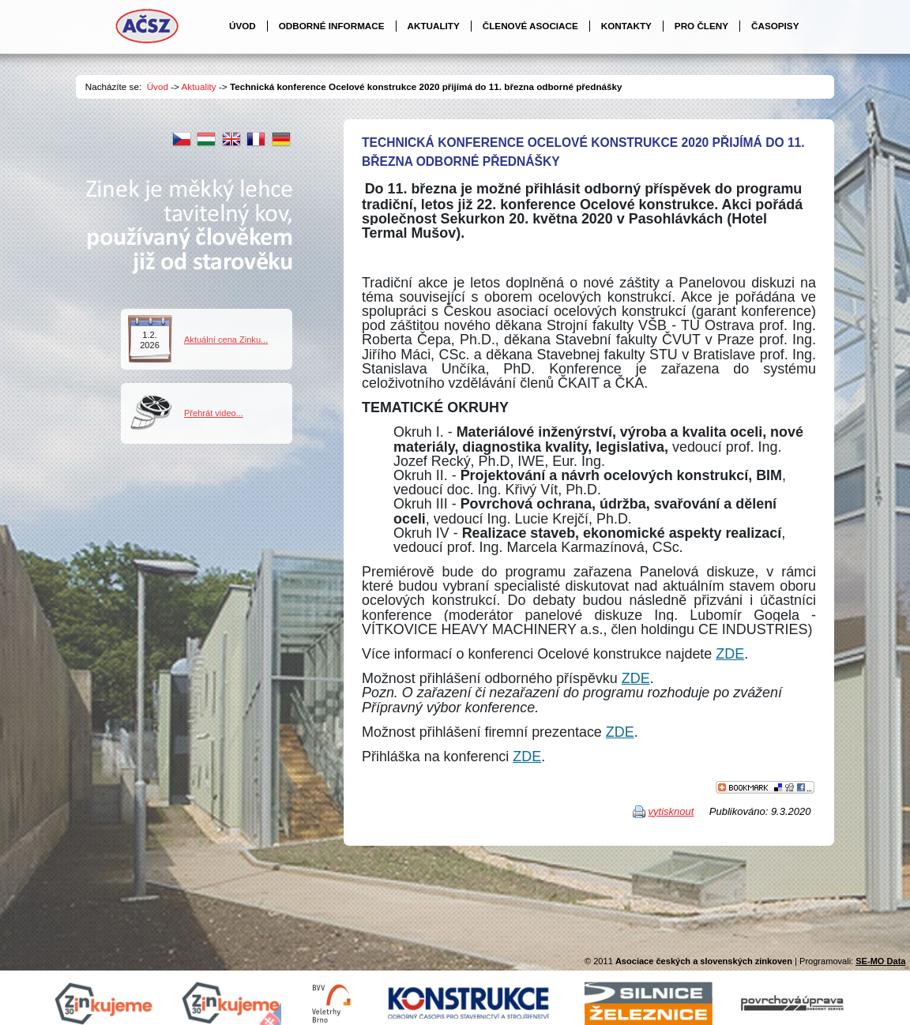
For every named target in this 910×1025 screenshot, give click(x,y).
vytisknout (671, 811)
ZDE (730, 654)
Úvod (157, 86)
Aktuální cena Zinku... (226, 339)
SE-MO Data (880, 961)
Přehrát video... (213, 413)
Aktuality (199, 86)
